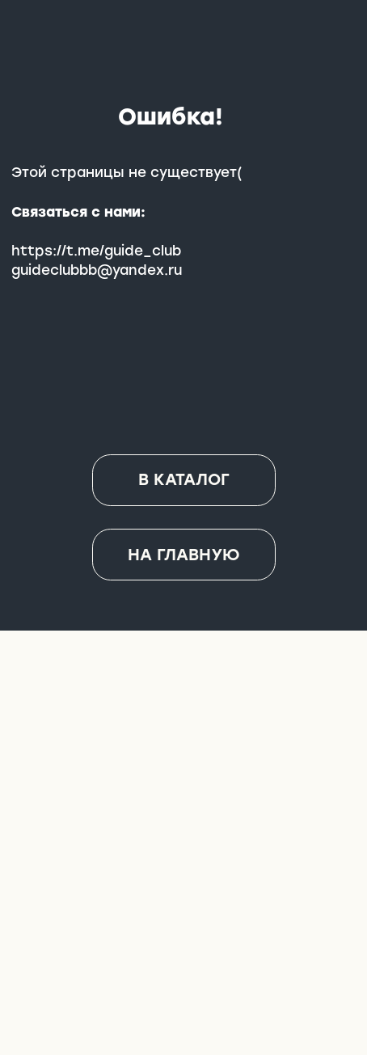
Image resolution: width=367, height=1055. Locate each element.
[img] (183, 901)
